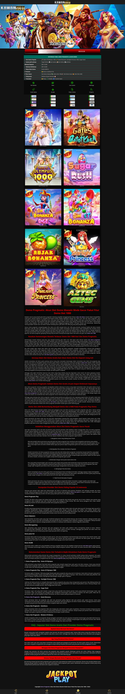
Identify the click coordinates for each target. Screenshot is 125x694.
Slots (53, 84)
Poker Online (72, 90)
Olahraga (91, 84)
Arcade (53, 90)
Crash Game (33, 90)
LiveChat (109, 691)
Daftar (43, 51)
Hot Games (33, 84)
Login (15, 691)
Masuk (82, 51)
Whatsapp (78, 691)
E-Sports (91, 90)
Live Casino (72, 84)
